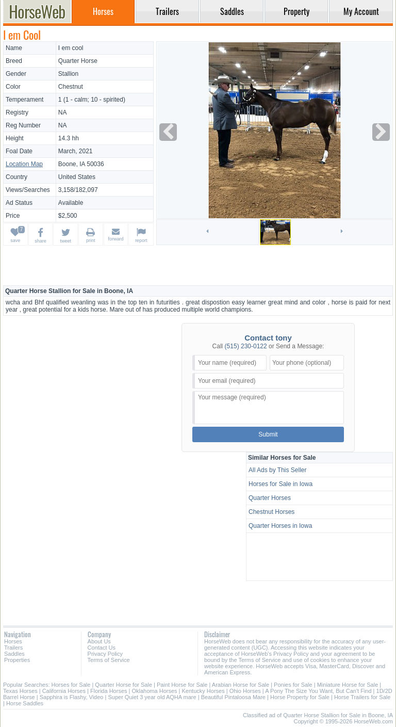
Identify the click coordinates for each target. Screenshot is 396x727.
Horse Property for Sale (299, 697)
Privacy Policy (105, 654)
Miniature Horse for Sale (347, 685)
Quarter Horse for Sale (123, 685)
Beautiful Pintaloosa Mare (233, 697)
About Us (99, 641)
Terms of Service (109, 660)
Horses (13, 641)
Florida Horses (108, 691)
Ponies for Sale (293, 685)
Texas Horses (20, 691)
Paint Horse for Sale (182, 685)
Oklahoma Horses (154, 691)
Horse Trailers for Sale (362, 697)
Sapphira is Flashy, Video (72, 697)
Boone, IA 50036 (81, 164)
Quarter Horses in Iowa (280, 525)
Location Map (24, 164)
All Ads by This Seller (278, 470)
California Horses (64, 691)
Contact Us (102, 647)
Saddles (14, 654)
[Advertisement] (198, 265)
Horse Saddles (24, 703)
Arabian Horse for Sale (240, 685)
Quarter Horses (270, 498)
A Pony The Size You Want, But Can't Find (318, 691)
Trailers (13, 647)
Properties (17, 660)
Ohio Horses (245, 691)
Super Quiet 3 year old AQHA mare (152, 697)
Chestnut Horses (271, 511)
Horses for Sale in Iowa (280, 484)
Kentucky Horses (203, 691)
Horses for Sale (71, 685)
